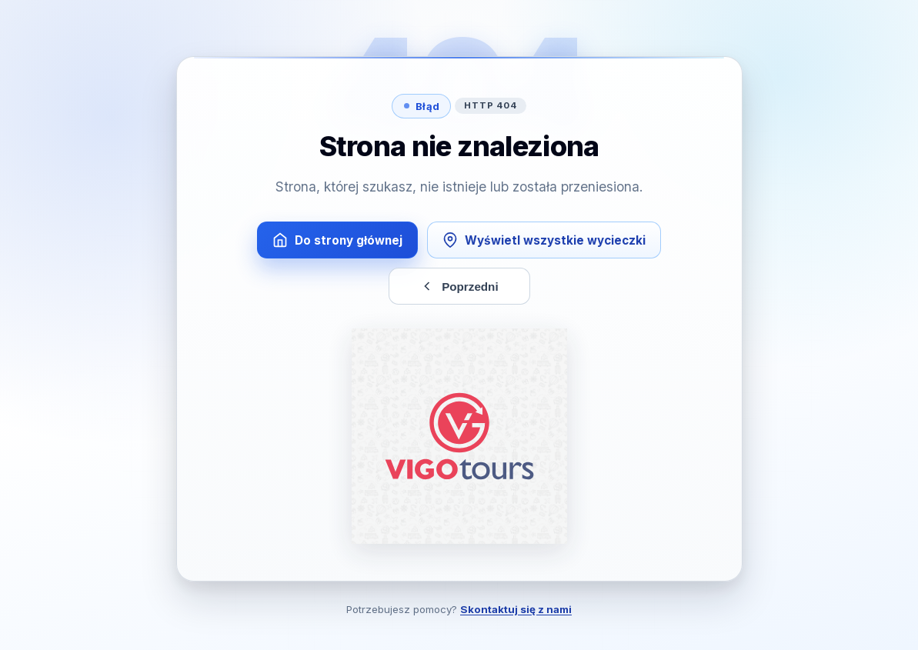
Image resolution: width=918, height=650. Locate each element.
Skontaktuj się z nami (516, 609)
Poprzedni (458, 286)
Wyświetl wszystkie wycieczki (544, 240)
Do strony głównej (337, 240)
